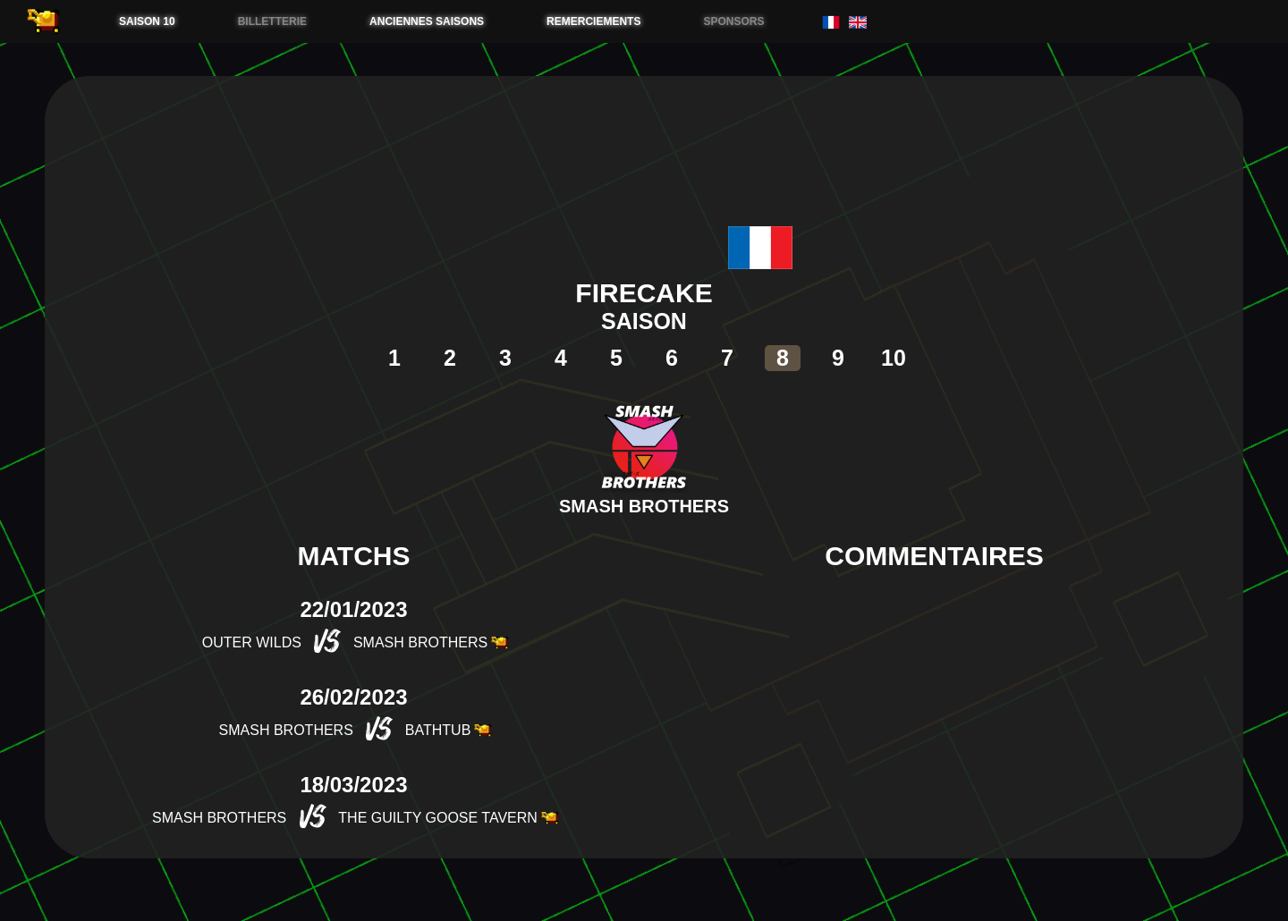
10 (893, 357)
